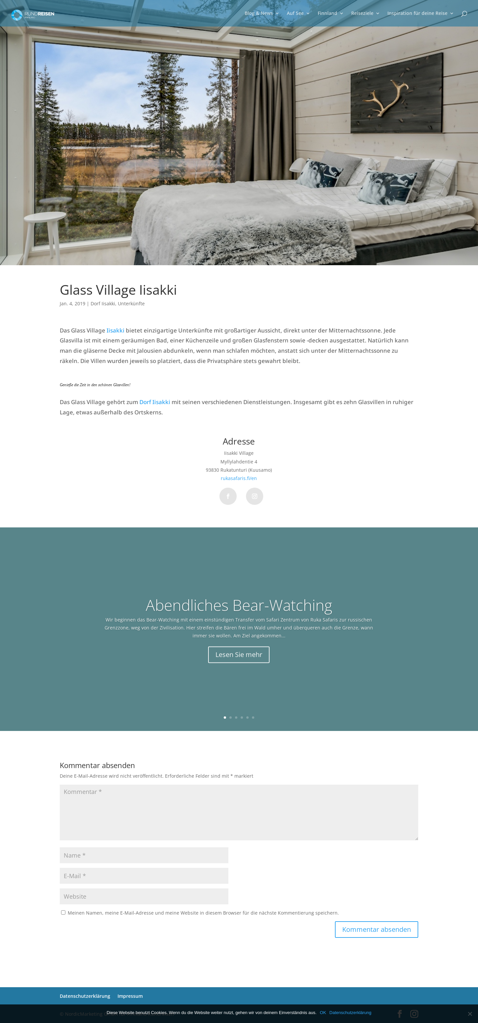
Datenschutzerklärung (85, 996)
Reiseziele (362, 13)
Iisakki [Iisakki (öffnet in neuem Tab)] (115, 330)
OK (323, 1012)
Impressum (130, 996)
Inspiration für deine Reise (417, 13)
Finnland (327, 13)
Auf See (295, 13)
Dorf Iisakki (103, 303)
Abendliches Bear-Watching (239, 618)
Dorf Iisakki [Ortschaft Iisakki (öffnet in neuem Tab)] (154, 402)
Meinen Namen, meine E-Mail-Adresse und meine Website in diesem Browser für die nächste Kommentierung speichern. (203, 913)
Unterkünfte (131, 303)
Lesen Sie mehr (238, 667)
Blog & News (259, 13)
